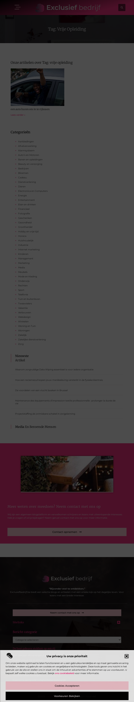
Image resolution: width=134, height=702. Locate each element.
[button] (126, 656)
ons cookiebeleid (64, 673)
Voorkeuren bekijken (67, 696)
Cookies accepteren (67, 685)
